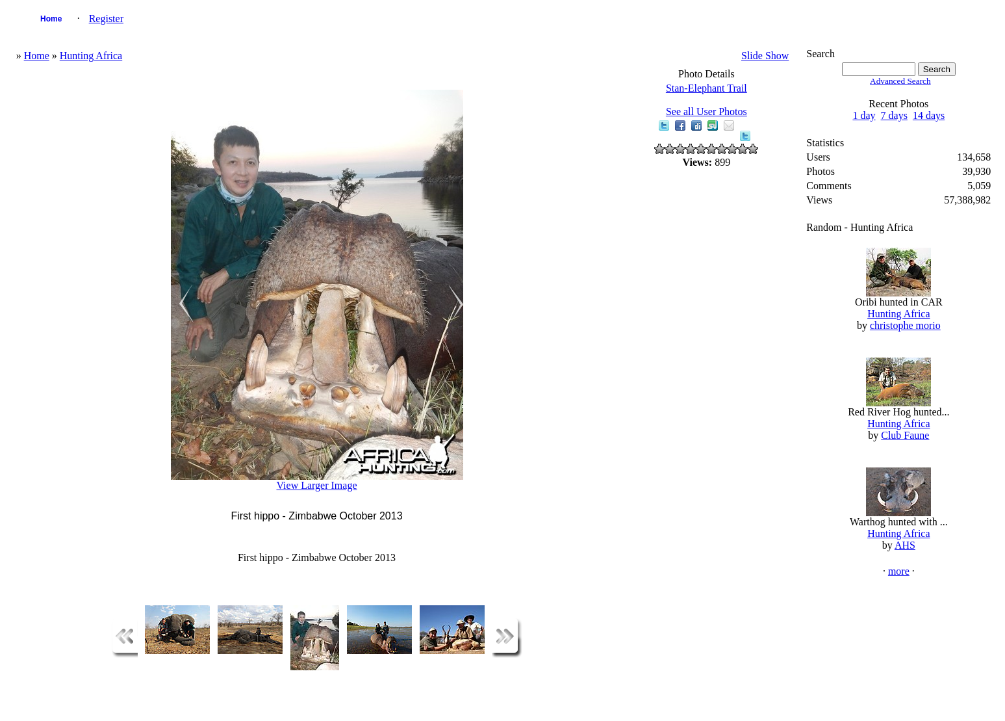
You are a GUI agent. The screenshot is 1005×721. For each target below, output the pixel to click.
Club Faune (905, 435)
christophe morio (905, 325)
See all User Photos (706, 111)
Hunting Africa (91, 55)
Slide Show (765, 55)
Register (106, 18)
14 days (929, 115)
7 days (894, 115)
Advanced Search (900, 81)
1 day (863, 115)
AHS (905, 545)
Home (51, 18)
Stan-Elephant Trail (706, 88)
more (899, 571)
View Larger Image (316, 485)
